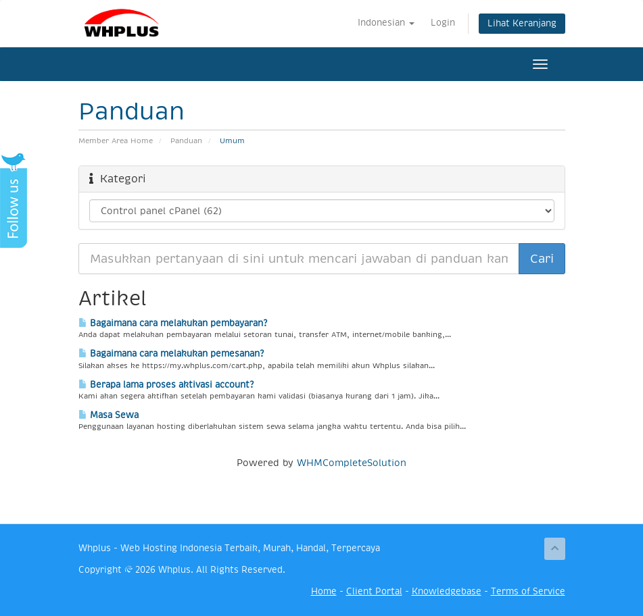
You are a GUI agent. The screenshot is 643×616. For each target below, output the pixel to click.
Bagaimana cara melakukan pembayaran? (172, 323)
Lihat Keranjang (521, 23)
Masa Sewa (108, 415)
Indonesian (386, 22)
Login (443, 22)
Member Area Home (115, 141)
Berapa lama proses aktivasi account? (166, 384)
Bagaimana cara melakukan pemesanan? (171, 353)
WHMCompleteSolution (351, 462)
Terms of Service (528, 591)
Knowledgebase (446, 591)
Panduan (186, 141)
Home (324, 591)
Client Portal (374, 591)
